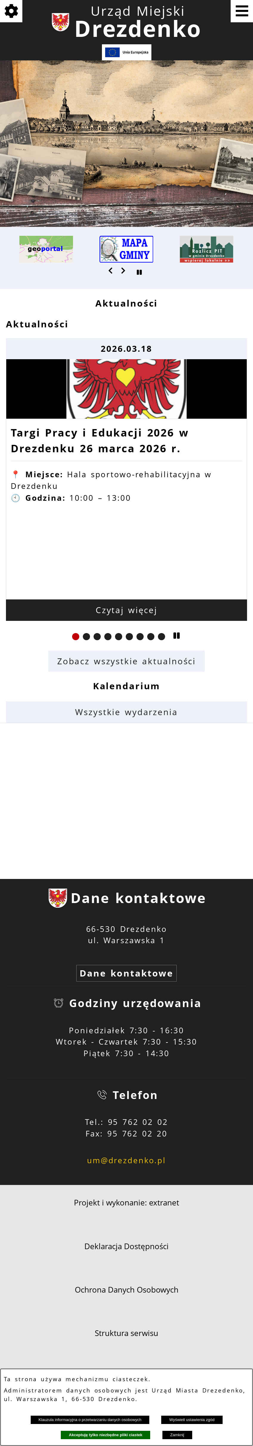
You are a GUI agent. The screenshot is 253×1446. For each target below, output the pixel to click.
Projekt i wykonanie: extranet (126, 1202)
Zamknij (177, 1435)
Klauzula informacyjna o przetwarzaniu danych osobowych (89, 1419)
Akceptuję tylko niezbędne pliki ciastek (105, 1435)
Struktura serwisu (126, 1333)
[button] (110, 270)
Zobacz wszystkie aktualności (126, 661)
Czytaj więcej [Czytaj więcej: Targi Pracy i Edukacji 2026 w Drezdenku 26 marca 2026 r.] (126, 610)
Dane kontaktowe (126, 973)
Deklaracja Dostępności (126, 1246)
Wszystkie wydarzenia (126, 711)
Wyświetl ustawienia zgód (192, 1419)
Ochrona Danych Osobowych (127, 1290)
